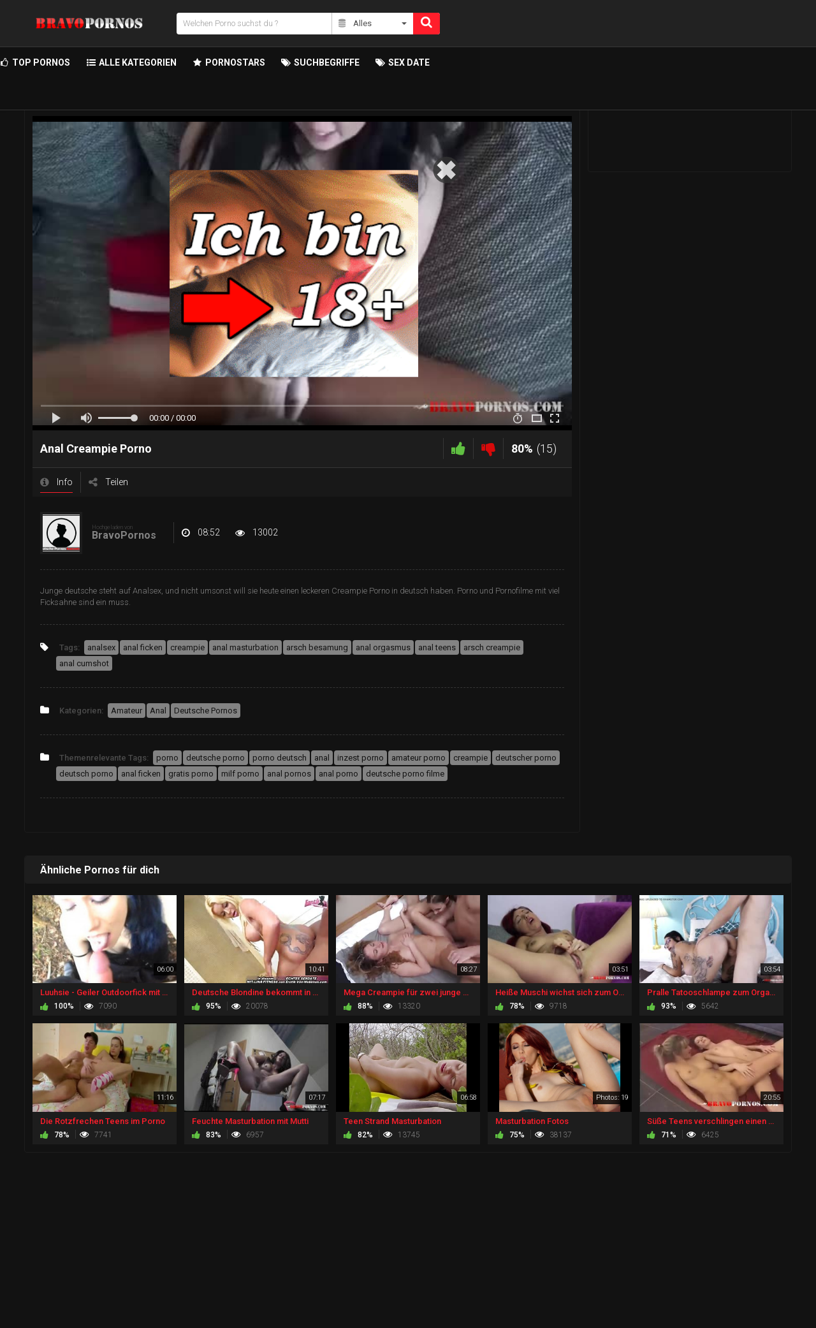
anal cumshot (84, 663)
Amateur (126, 710)
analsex (101, 647)
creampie (187, 647)
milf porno (240, 773)
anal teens (437, 647)
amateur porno (418, 758)
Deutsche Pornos (205, 710)
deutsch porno (86, 773)
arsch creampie (491, 647)
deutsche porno (215, 758)
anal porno (338, 773)
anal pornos (289, 773)
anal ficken (143, 647)
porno (167, 758)
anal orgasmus (383, 647)
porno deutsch (279, 758)
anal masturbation (245, 647)
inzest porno (360, 758)
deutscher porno (526, 758)
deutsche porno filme (405, 773)
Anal (158, 710)
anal (322, 758)
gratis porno (191, 773)
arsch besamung (317, 647)
